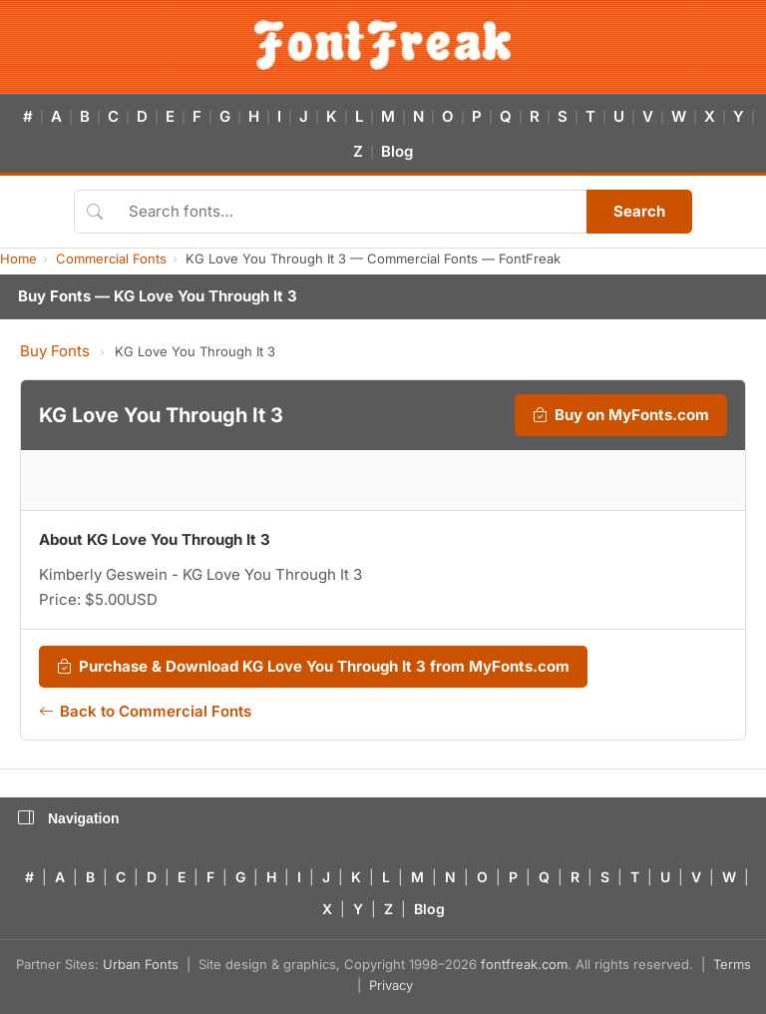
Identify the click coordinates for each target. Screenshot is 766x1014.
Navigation (69, 818)
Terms (732, 964)
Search (639, 211)
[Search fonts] (350, 212)
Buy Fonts (55, 350)
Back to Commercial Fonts (145, 712)
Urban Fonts (141, 964)
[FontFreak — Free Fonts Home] (382, 45)
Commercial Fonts (111, 258)
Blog (397, 151)
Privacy (391, 985)
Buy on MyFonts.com (621, 415)
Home (18, 258)
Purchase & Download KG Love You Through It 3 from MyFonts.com (313, 667)
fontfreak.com (524, 964)
